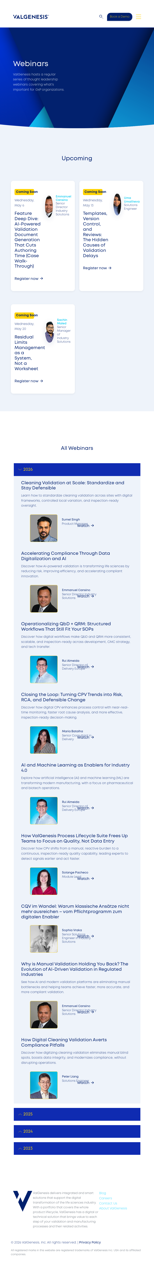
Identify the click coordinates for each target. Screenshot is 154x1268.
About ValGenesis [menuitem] (113, 1208)
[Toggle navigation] (138, 17)
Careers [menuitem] (105, 1198)
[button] (101, 17)
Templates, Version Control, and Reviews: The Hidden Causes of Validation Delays (95, 235)
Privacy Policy (90, 1242)
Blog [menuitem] (102, 1193)
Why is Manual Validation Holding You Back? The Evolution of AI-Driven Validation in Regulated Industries (74, 969)
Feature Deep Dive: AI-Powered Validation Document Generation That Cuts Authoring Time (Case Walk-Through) (28, 240)
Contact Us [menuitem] (108, 1203)
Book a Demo (120, 16)
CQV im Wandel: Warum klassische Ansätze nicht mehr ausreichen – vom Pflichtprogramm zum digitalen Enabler (75, 912)
